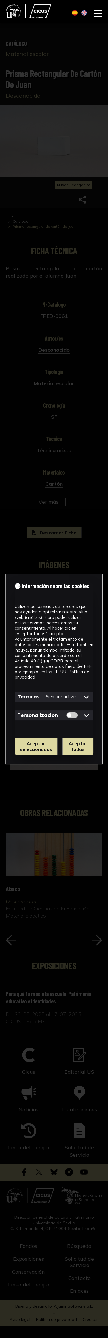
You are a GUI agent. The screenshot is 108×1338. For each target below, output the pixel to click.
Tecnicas (28, 696)
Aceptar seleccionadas (36, 746)
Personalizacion (37, 715)
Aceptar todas (78, 746)
